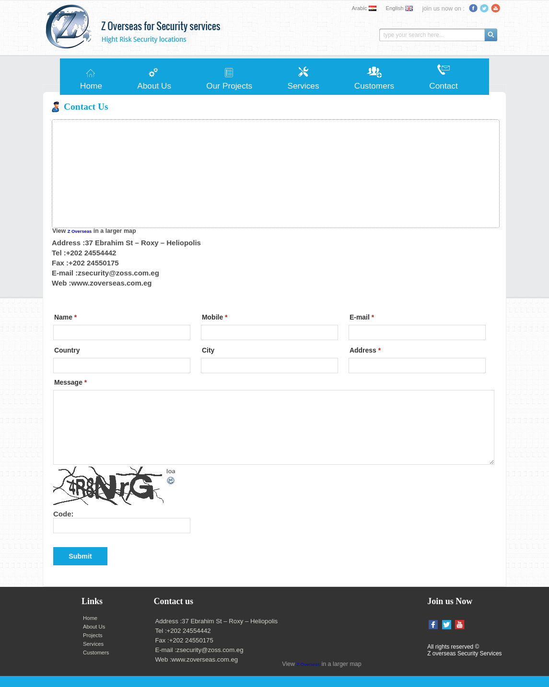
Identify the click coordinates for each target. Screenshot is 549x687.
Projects (93, 635)
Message (70, 382)
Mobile (214, 317)
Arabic (359, 8)
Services (303, 86)
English (394, 8)
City (208, 350)
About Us (154, 86)
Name (65, 317)
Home (91, 86)
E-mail (362, 317)
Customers (374, 86)
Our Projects (229, 86)
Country (67, 350)
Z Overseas (80, 231)
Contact (443, 86)
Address (365, 350)
